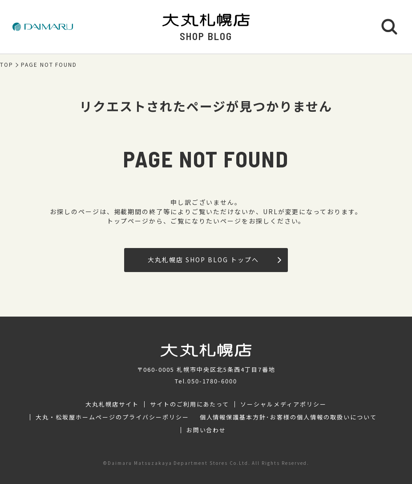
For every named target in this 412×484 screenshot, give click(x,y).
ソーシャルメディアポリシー (283, 404)
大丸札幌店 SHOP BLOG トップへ (214, 259)
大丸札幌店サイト (112, 404)
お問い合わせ (206, 430)
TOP (6, 64)
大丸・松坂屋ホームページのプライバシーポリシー (112, 417)
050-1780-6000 (212, 381)
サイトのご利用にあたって (190, 404)
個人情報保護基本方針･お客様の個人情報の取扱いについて (288, 417)
